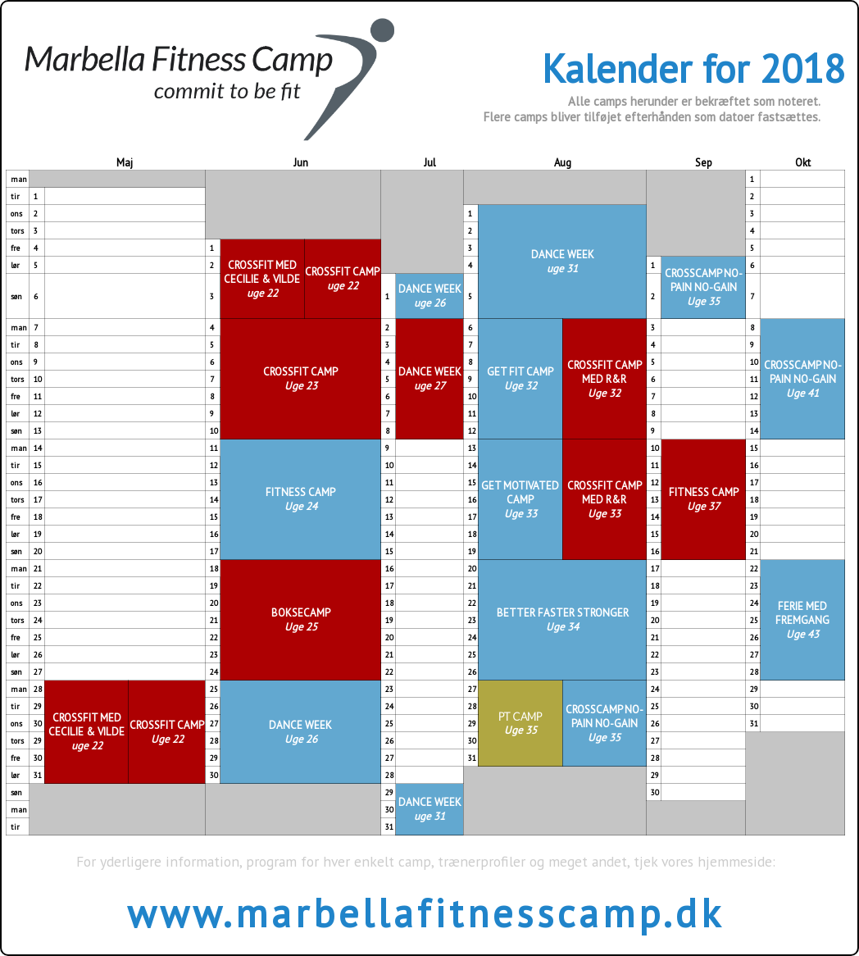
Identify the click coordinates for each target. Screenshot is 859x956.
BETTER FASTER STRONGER (563, 620)
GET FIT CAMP (520, 379)
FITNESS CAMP (300, 499)
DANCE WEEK (562, 261)
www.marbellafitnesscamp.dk (425, 912)
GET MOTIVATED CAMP (520, 500)
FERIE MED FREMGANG (802, 620)
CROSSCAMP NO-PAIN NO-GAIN (704, 287)
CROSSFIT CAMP (342, 279)
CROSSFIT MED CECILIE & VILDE (262, 279)
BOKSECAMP (300, 620)
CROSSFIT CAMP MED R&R (604, 379)
